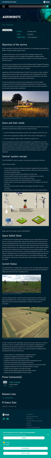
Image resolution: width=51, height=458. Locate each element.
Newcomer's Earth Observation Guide (34, 429)
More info (24, 439)
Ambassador (29, 425)
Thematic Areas (10, 24)
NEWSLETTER (29, 418)
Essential (7, 444)
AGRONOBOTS (9, 398)
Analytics (7, 446)
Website (11, 386)
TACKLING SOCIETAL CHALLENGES (34, 420)
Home (3, 24)
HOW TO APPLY (29, 414)
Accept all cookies (25, 455)
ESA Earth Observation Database (33, 427)
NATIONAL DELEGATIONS (32, 416)
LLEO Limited (14, 382)
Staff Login (28, 423)
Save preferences (25, 450)
